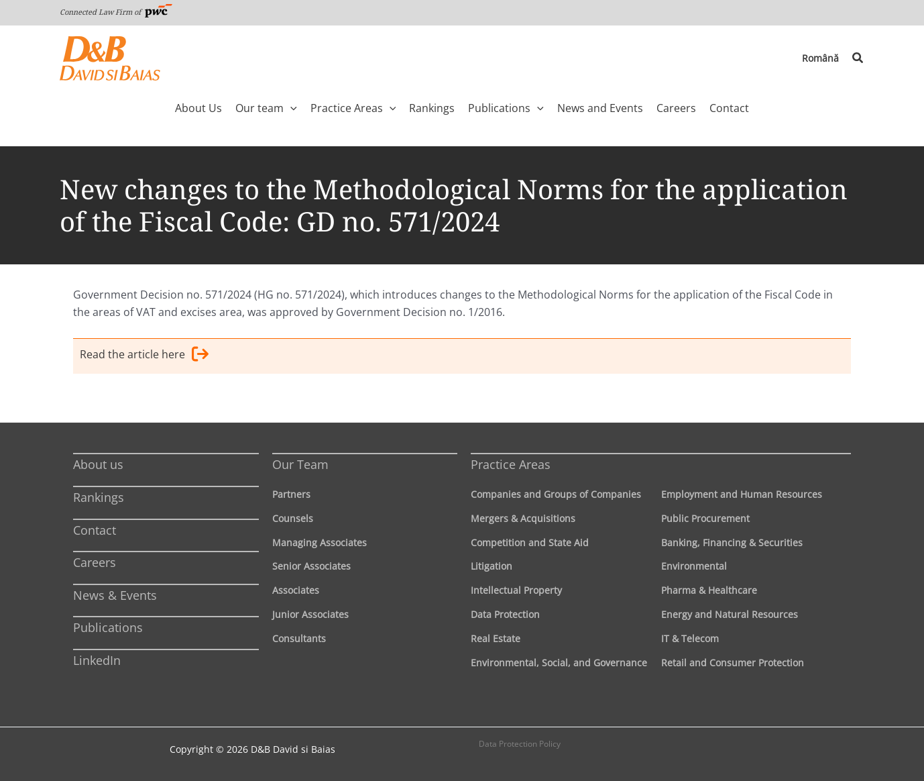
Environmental (694, 566)
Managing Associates (319, 542)
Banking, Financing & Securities (732, 542)
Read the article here (144, 356)
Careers (94, 562)
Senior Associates (311, 566)
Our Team (300, 464)
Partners (291, 494)
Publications (108, 627)
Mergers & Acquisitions (523, 518)
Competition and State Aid (530, 542)
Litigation (491, 566)
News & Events (115, 595)
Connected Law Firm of (116, 12)
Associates (295, 590)
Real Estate (495, 638)
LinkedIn (97, 660)
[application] (290, 108)
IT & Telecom (690, 638)
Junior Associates (310, 614)
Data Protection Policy (520, 743)
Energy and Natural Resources (729, 614)
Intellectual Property (516, 590)
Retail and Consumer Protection (732, 662)
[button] (858, 58)
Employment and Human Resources (741, 494)
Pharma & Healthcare (709, 590)
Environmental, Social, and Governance (559, 662)
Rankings (98, 497)
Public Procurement (705, 518)
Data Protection (505, 614)
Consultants (299, 638)
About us (98, 464)
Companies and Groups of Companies (556, 494)
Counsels (292, 518)
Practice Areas (511, 464)
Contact (94, 530)
